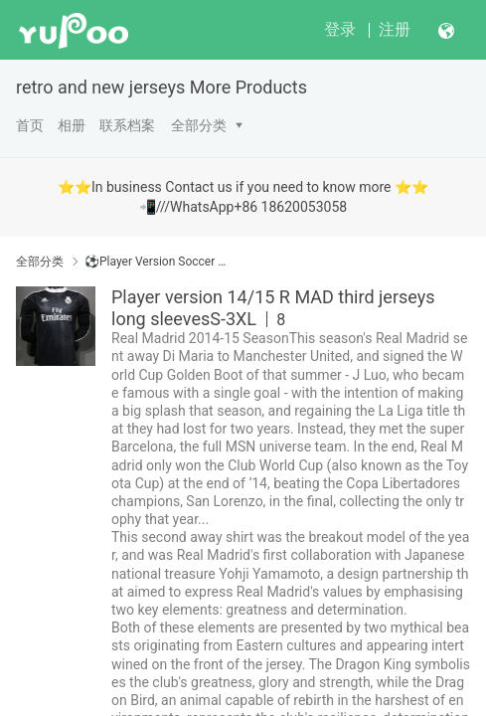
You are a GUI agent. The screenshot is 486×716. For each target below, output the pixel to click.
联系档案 (127, 125)
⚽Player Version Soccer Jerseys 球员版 (157, 261)
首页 (30, 125)
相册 (71, 125)
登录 (340, 29)
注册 (394, 29)
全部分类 (199, 125)
